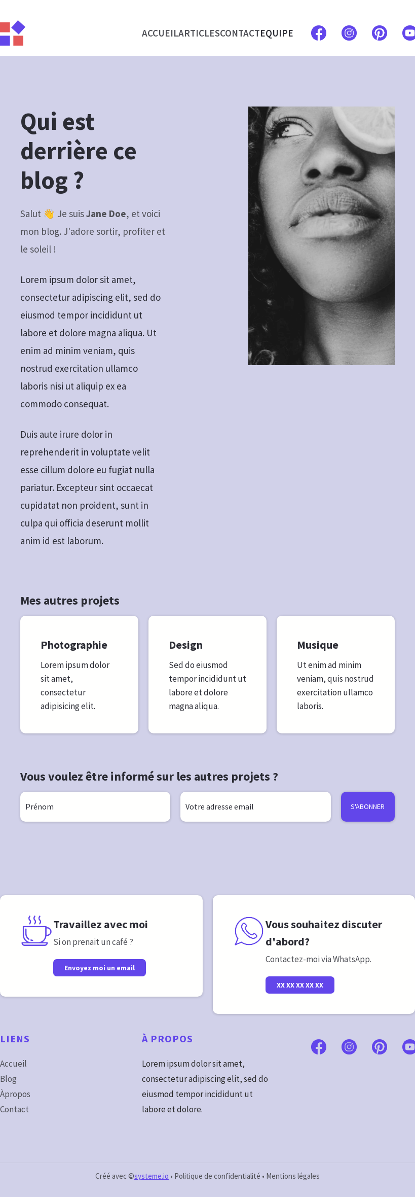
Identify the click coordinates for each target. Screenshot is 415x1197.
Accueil (13, 1063)
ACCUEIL (160, 33)
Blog (8, 1078)
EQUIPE (276, 33)
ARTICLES (199, 33)
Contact (14, 1109)
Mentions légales (293, 1176)
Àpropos (15, 1094)
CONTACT (240, 33)
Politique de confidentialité (217, 1176)
